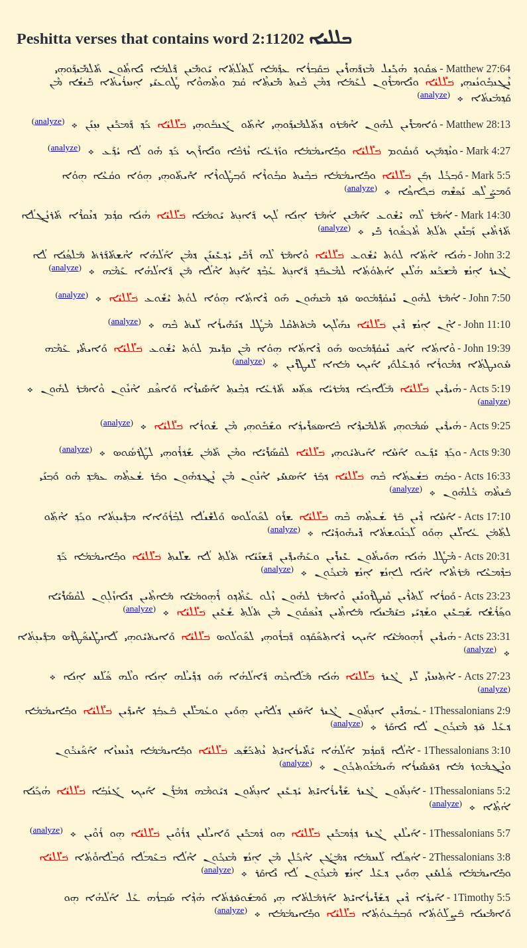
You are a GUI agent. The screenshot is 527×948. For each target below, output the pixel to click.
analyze (433, 94)
